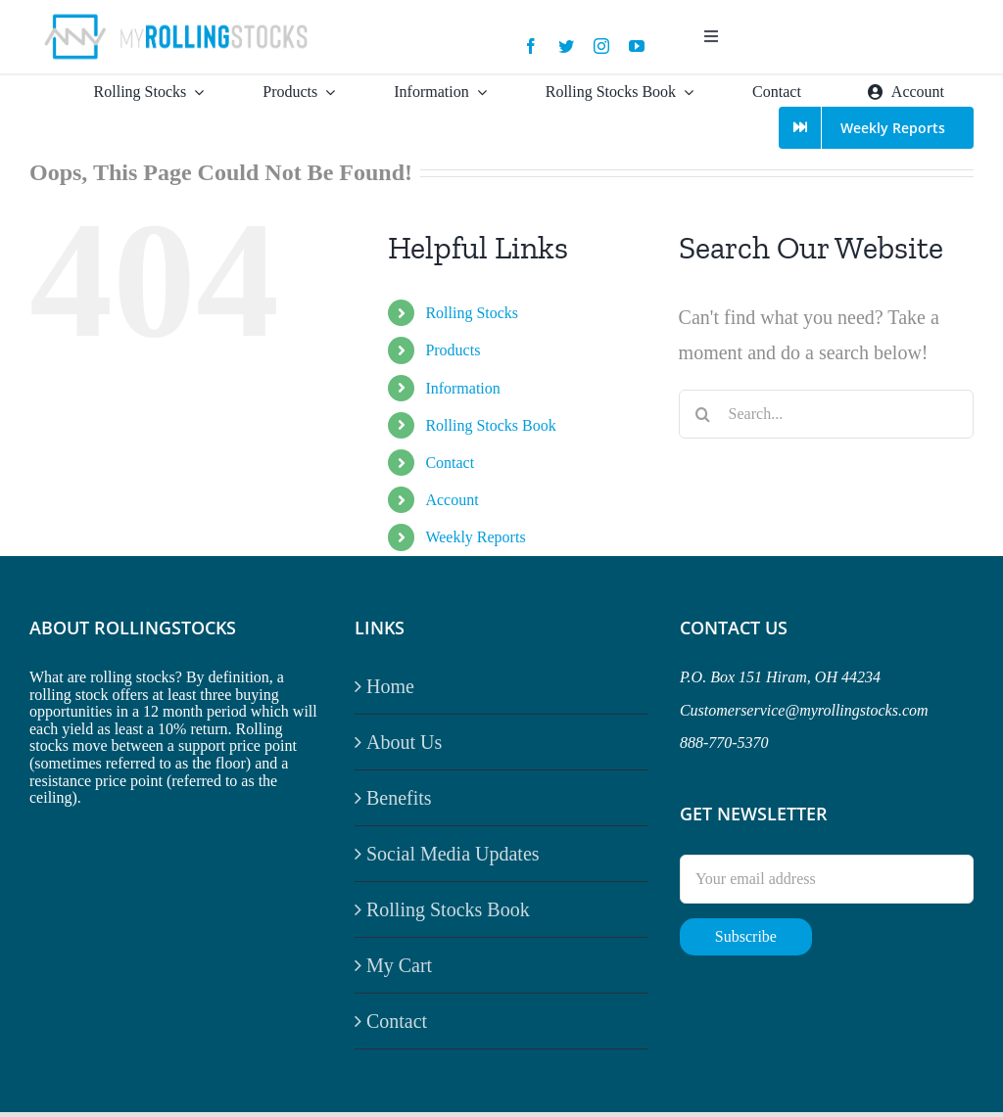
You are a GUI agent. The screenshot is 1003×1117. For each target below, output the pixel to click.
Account (451, 499)
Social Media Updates (453, 853)
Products (452, 350)
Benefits (399, 798)
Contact (449, 462)
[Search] (703, 414)
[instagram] (601, 46)
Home (390, 686)
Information (462, 388)
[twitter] (566, 46)
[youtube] (637, 46)
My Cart (399, 965)
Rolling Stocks (471, 312)
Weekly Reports (475, 537)
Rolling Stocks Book (490, 425)
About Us (404, 742)
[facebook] (531, 46)
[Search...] (826, 414)
